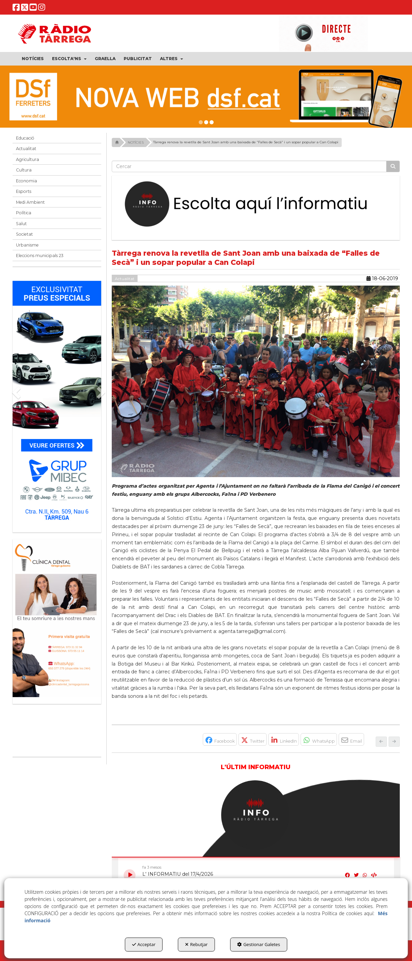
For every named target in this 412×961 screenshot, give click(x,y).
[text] (249, 166)
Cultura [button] (24, 170)
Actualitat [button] (26, 148)
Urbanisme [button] (27, 245)
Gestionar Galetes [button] (258, 944)
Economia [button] (26, 180)
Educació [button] (25, 138)
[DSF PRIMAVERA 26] (206, 97)
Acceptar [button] (144, 944)
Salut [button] (21, 223)
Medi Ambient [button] (30, 202)
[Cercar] (393, 166)
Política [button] (23, 212)
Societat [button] (24, 234)
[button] (16, 9)
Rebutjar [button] (196, 944)
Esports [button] (23, 191)
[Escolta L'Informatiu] (256, 204)
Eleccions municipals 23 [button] (40, 255)
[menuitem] (33, 59)
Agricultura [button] (27, 159)
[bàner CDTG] (57, 618)
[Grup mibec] (57, 403)
